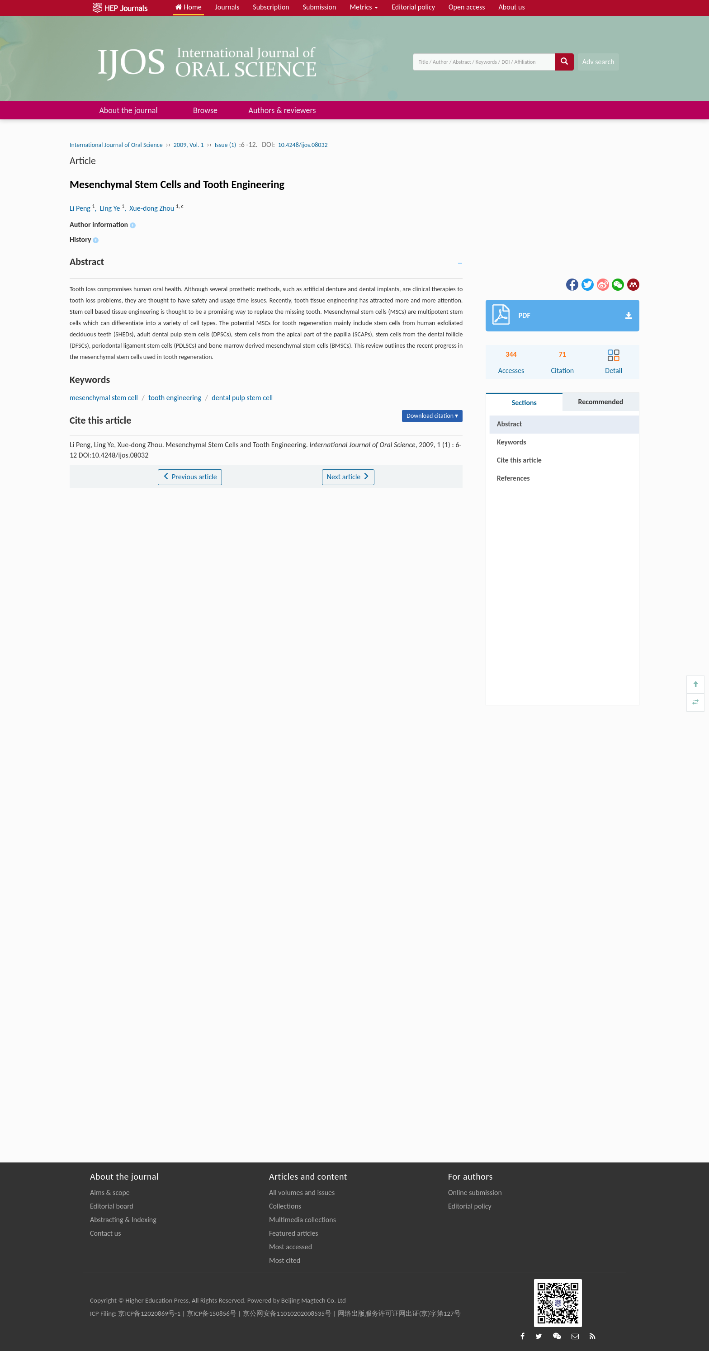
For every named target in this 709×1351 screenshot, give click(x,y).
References (513, 478)
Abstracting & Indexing (123, 1219)
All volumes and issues (302, 1192)
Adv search (598, 61)
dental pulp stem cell (242, 397)
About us (512, 7)
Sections (524, 402)
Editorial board (111, 1206)
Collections (285, 1206)
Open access (467, 7)
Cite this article (519, 460)
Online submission (475, 1192)
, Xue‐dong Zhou (150, 208)
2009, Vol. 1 (189, 145)
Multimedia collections (302, 1219)
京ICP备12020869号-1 (149, 1313)
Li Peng (81, 208)
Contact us (105, 1233)
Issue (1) (226, 145)
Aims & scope (110, 1192)
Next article (348, 476)
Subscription (271, 7)
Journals (227, 7)
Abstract (509, 424)
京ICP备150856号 (211, 1313)
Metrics (364, 7)
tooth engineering (174, 397)
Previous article (190, 476)
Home (188, 7)
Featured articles (293, 1233)
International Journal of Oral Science (116, 145)
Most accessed (290, 1246)
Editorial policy (413, 7)
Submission (319, 7)
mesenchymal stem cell (104, 397)
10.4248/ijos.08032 (303, 145)
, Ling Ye (108, 208)
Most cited (284, 1260)
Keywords (511, 442)
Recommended (600, 401)
